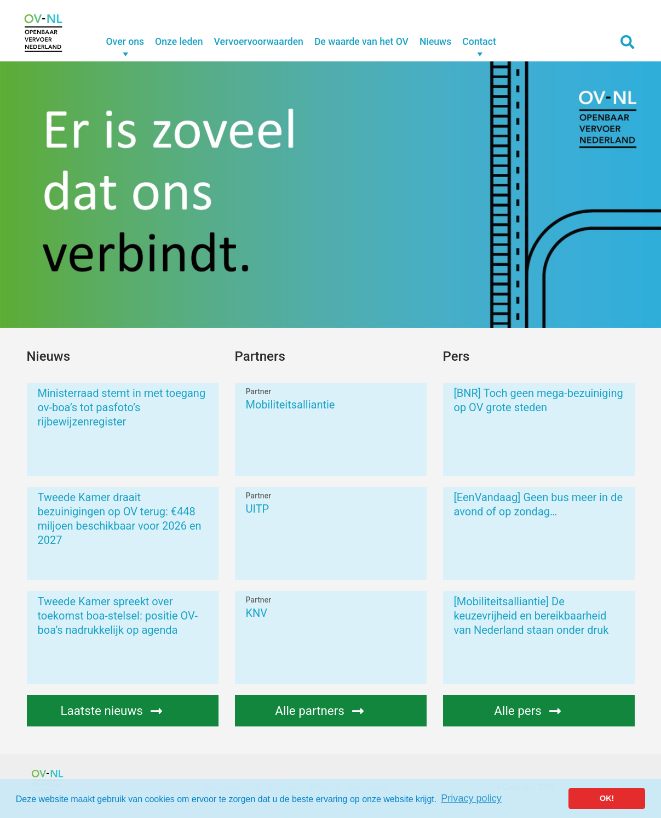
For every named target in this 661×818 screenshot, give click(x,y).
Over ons (125, 41)
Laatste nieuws (123, 710)
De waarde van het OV (361, 41)
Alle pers (539, 710)
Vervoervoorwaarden (258, 41)
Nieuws (435, 41)
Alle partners (331, 710)
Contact (479, 41)
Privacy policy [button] (471, 798)
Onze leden (179, 41)
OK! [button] (607, 798)
